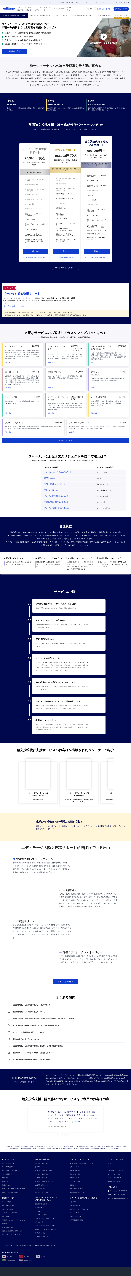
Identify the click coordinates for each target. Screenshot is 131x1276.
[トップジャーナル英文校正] (9, 1166)
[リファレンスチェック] (76, 1162)
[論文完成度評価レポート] (77, 1184)
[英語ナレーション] (40, 1203)
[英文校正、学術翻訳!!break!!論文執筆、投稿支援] (24, 8)
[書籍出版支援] (59, 8)
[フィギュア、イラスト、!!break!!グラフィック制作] (43, 8)
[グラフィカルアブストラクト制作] (45, 1221)
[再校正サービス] (6, 1180)
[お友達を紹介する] (75, 1201)
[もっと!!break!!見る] (69, 8)
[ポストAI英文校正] (7, 1169)
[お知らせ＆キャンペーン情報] (69, 2)
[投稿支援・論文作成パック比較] (44, 1176)
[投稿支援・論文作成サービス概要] (14, 15)
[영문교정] (41, 1251)
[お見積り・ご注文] (121, 9)
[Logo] (7, 8)
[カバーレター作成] (75, 1166)
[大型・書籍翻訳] (6, 1211)
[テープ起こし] (39, 1206)
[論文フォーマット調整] (41, 1187)
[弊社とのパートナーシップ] (108, 2)
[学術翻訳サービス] (8, 1193)
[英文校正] (7, 1251)
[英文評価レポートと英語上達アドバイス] (81, 1158)
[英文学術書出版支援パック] (43, 1199)
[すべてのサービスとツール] (89, 2)
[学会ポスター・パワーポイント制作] (45, 1224)
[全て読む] (77, 1117)
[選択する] (35, 250)
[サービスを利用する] (65, 976)
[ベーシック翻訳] (6, 1197)
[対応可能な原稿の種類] (76, 1215)
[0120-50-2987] (123, 1186)
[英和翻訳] (4, 1219)
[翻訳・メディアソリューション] (11, 1230)
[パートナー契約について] (115, 1173)
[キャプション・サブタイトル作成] (45, 1213)
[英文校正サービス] (8, 1154)
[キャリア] (126, 1272)
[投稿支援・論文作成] (42, 1154)
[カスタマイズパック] (41, 1173)
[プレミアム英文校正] (7, 1162)
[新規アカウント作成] (103, 9)
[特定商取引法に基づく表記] (115, 1176)
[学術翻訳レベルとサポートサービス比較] (13, 1215)
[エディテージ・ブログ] (114, 1169)
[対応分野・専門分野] (75, 1211)
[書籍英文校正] (5, 1176)
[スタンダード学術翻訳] (8, 1201)
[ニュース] (110, 1162)
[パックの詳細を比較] (103, 15)
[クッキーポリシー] (106, 1272)
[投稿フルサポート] (60, 15)
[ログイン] (90, 8)
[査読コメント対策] (75, 1169)
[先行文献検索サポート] (41, 1180)
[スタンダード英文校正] (8, 1158)
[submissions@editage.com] (121, 1193)
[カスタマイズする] (65, 440)
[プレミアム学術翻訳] (7, 1204)
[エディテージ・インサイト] (115, 1166)
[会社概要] (110, 1158)
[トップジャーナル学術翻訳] (9, 1208)
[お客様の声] (73, 1197)
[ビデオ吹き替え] (39, 1217)
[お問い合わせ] (124, 2)
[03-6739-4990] (122, 1190)
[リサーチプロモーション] (42, 1232)
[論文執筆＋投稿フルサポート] (81, 15)
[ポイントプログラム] (52, 2)
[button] (104, 36)
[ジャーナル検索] (74, 1208)
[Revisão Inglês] (8, 1255)
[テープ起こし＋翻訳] (41, 1210)
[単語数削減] (73, 1180)
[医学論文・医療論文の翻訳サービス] (12, 1226)
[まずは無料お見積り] (14, 51)
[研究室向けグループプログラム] (79, 1204)
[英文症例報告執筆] (40, 1184)
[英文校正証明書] (74, 1173)
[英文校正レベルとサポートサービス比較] (13, 1184)
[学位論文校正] (5, 1173)
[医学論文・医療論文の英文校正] (11, 1187)
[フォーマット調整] (75, 1176)
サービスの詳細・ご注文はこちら (16, 306)
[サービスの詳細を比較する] (65, 267)
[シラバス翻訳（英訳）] (8, 1222)
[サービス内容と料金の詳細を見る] (34, 255)
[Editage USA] (25, 1255)
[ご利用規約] (117, 1272)
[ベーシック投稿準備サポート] (40, 15)
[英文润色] (24, 1251)
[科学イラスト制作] (40, 1228)
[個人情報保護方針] (92, 1272)
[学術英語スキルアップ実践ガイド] (79, 1187)
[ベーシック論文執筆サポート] (43, 1166)
